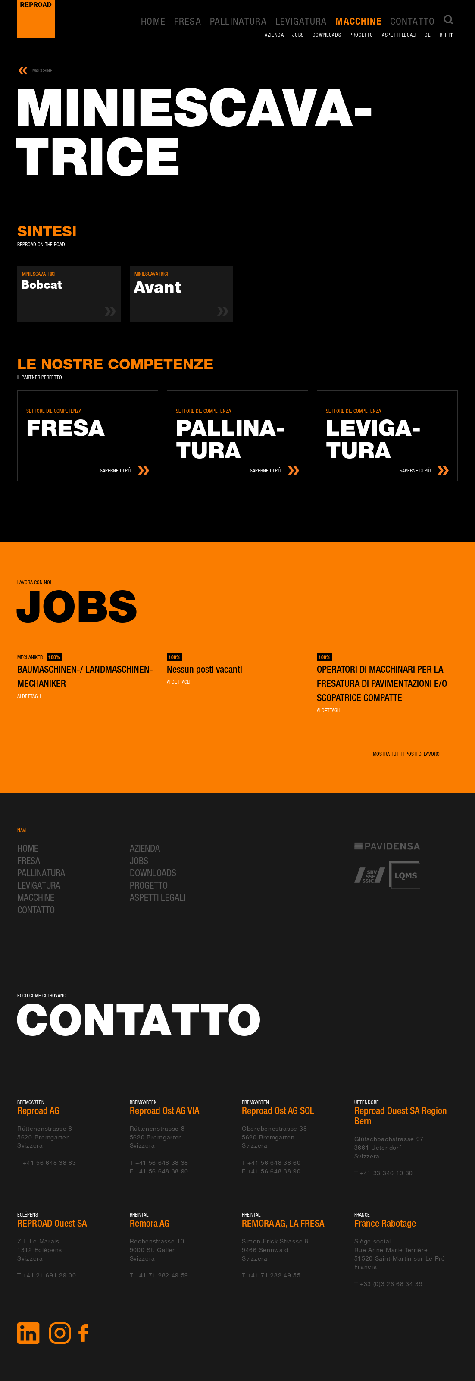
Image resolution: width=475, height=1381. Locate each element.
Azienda (274, 34)
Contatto (412, 21)
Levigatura (301, 21)
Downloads (326, 34)
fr (440, 34)
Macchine (358, 21)
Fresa (187, 21)
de (428, 34)
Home (153, 21)
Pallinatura (238, 21)
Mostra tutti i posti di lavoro (406, 754)
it (451, 34)
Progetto (361, 34)
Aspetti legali (399, 34)
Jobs (297, 34)
